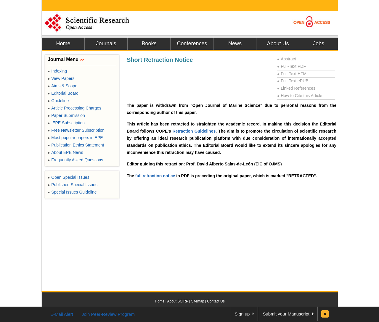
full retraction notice (155, 175)
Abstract (286, 59)
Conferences (192, 43)
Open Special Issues (68, 177)
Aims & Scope (62, 85)
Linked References (296, 88)
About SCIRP (177, 301)
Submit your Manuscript (286, 313)
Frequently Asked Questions (75, 159)
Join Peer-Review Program (108, 314)
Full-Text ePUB (293, 80)
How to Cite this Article (299, 95)
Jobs (318, 43)
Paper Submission (66, 115)
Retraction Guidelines (194, 131)
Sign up (242, 313)
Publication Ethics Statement (76, 145)
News (235, 43)
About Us (278, 43)
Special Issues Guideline (72, 192)
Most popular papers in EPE (75, 137)
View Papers (61, 78)
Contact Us (215, 301)
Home (63, 43)
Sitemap (197, 301)
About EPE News (65, 152)
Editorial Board (63, 93)
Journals (106, 43)
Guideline (58, 100)
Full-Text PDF (291, 66)
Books (149, 43)
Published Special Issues (72, 184)
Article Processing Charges (74, 108)
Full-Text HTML (293, 73)
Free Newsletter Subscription (76, 130)
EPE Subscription (66, 122)
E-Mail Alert (61, 314)
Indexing (57, 71)
